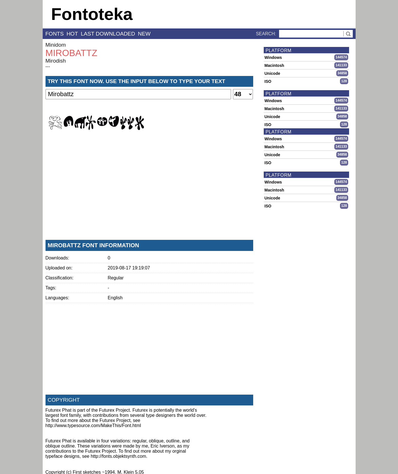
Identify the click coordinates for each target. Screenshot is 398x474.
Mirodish (56, 61)
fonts (55, 34)
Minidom (56, 45)
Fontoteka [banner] (92, 14)
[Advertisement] (149, 193)
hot (72, 34)
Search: (266, 33)
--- (48, 66)
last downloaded (108, 34)
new (144, 34)
